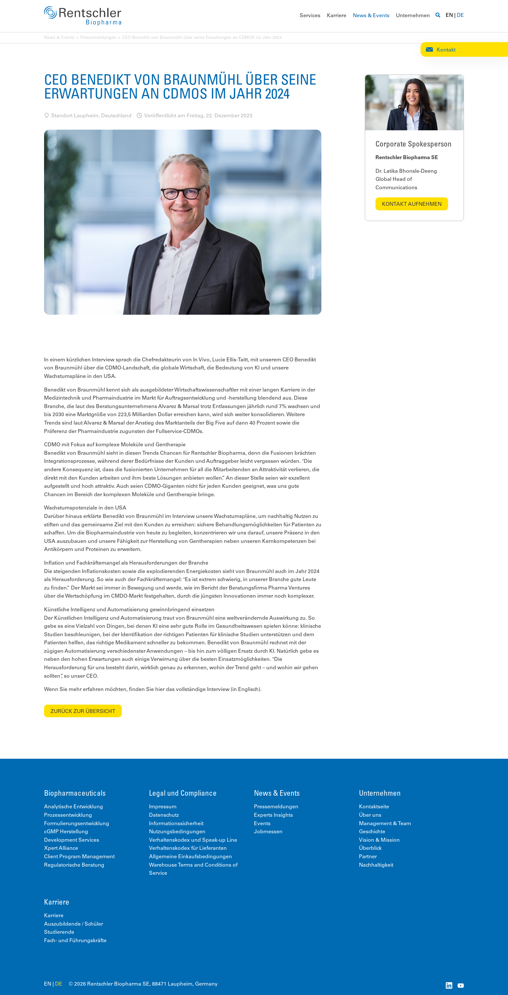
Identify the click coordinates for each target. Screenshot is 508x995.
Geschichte (372, 832)
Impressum (163, 807)
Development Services (71, 840)
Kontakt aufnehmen (412, 204)
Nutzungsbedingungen (177, 832)
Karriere (336, 15)
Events (262, 823)
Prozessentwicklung (68, 815)
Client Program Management (79, 857)
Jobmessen (268, 832)
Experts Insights (273, 815)
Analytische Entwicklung (73, 807)
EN (449, 15)
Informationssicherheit (176, 823)
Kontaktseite (374, 807)
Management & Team (385, 823)
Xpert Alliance (61, 848)
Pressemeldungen (98, 38)
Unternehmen (413, 15)
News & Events (371, 15)
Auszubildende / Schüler (73, 924)
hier (160, 689)
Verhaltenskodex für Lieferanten (188, 848)
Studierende (59, 932)
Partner (368, 857)
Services (310, 15)
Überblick (370, 848)
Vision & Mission (379, 840)
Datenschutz (164, 815)
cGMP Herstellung (66, 832)
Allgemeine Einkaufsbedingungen (190, 857)
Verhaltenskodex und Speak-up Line (193, 840)
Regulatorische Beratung (74, 865)
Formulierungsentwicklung (76, 823)
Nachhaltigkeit (376, 865)
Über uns (370, 815)
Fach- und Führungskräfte (75, 940)
